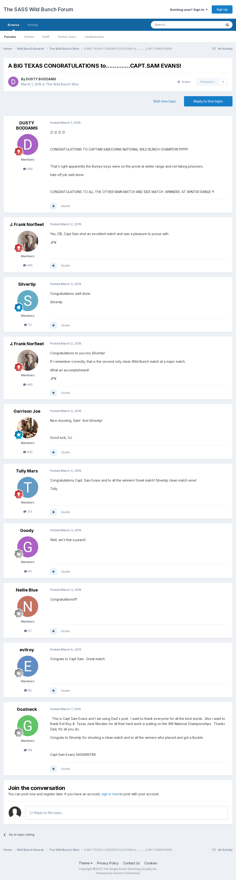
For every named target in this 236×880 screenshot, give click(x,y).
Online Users (67, 37)
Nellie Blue (27, 590)
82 (28, 690)
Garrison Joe (27, 411)
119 (28, 750)
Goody (27, 530)
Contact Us (131, 863)
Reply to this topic (208, 101)
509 (28, 169)
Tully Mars (27, 470)
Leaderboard (94, 37)
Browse (13, 27)
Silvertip (27, 284)
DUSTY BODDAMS (41, 79)
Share (183, 82)
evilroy (27, 649)
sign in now (110, 794)
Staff (45, 37)
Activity (33, 25)
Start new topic (164, 101)
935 (28, 452)
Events (29, 37)
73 (28, 325)
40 (28, 571)
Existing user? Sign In (189, 9)
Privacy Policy (108, 863)
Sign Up (222, 9)
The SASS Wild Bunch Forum (38, 9)
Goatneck (27, 709)
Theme (86, 863)
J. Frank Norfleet (27, 224)
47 (28, 631)
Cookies (150, 863)
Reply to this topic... (47, 813)
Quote (65, 206)
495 (28, 265)
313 (27, 511)
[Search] (174, 24)
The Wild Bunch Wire (62, 84)
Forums (10, 37)
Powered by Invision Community (118, 873)
